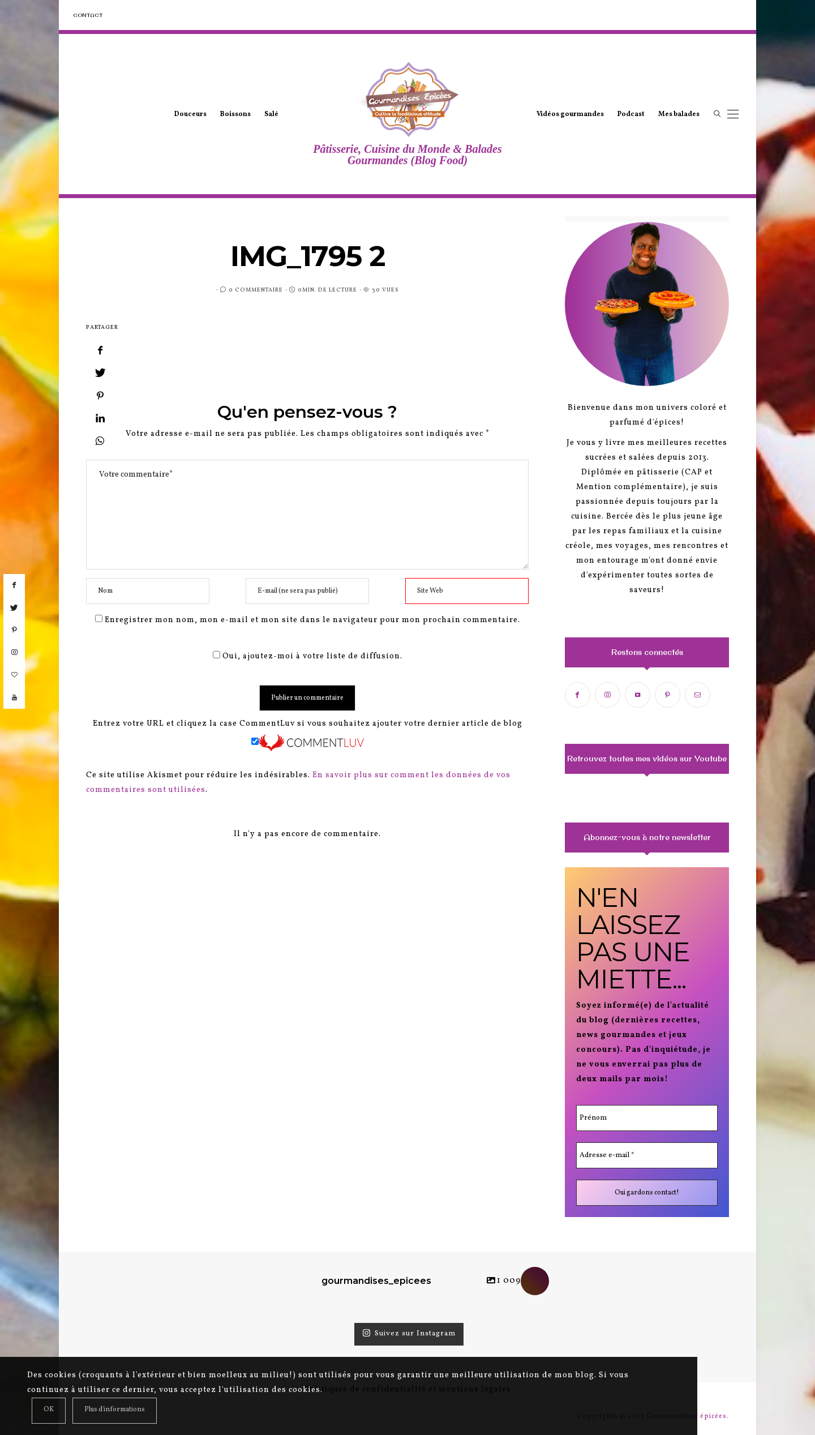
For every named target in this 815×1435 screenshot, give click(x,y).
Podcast (631, 114)
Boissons (235, 114)
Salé (271, 114)
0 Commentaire (256, 290)
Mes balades (679, 114)
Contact (87, 15)
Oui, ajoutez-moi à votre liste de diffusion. (307, 656)
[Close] (49, 1411)
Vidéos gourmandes (570, 114)
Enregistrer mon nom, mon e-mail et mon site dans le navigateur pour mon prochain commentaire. (312, 620)
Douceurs (190, 114)
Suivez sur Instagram (409, 1334)
